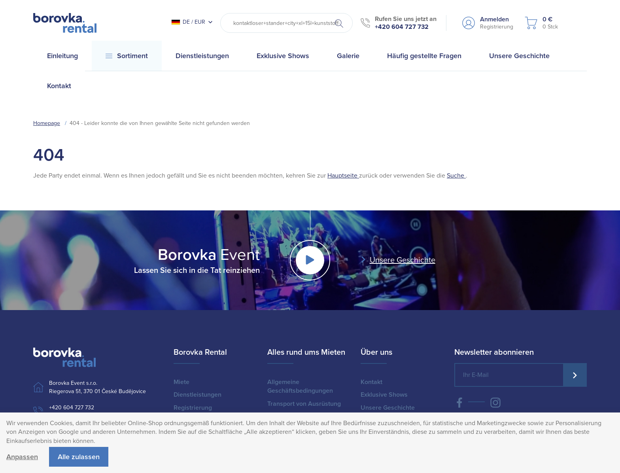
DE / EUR (188, 22)
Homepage (46, 123)
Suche (456, 176)
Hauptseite (343, 176)
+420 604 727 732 (402, 27)
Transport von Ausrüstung (304, 404)
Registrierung (193, 408)
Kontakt (371, 382)
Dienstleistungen (197, 395)
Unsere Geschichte (402, 260)
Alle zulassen (79, 456)
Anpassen (22, 456)
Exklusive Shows (384, 395)
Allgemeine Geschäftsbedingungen (300, 386)
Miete (181, 382)
